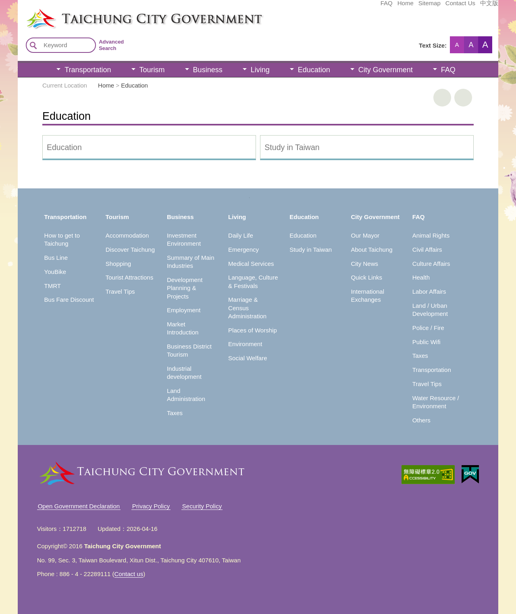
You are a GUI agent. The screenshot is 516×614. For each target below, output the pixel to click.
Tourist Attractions (129, 277)
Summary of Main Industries (190, 261)
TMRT (52, 285)
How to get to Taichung (62, 239)
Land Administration (186, 394)
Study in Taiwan (291, 147)
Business (208, 70)
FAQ (326, 7)
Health (421, 277)
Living (260, 70)
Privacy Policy (151, 506)
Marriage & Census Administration (247, 308)
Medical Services (251, 263)
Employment (183, 310)
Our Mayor (365, 235)
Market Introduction (182, 328)
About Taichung (371, 249)
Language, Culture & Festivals (253, 281)
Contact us (129, 573)
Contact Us (400, 7)
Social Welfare (247, 358)
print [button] (442, 98)
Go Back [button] (463, 98)
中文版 (429, 7)
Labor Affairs (429, 291)
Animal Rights (431, 235)
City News (364, 263)
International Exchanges (367, 295)
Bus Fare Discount (69, 299)
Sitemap (369, 7)
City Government (385, 70)
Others (421, 420)
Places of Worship (252, 330)
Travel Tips (120, 291)
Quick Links (366, 277)
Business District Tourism (189, 350)
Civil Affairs (427, 249)
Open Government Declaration (79, 506)
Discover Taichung (130, 249)
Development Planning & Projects (184, 288)
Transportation (87, 70)
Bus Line (56, 257)
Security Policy (202, 506)
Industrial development (184, 372)
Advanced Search (111, 45)
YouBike (55, 271)
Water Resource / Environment (435, 402)
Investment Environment (184, 239)
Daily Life (240, 235)
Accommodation (127, 235)
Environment (245, 343)
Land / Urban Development (430, 309)
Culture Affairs (431, 263)
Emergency (243, 249)
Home (345, 7)
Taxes (175, 412)
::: (20, 11)
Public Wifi (426, 341)
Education (314, 70)
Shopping (118, 263)
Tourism (152, 70)
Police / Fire (428, 327)
